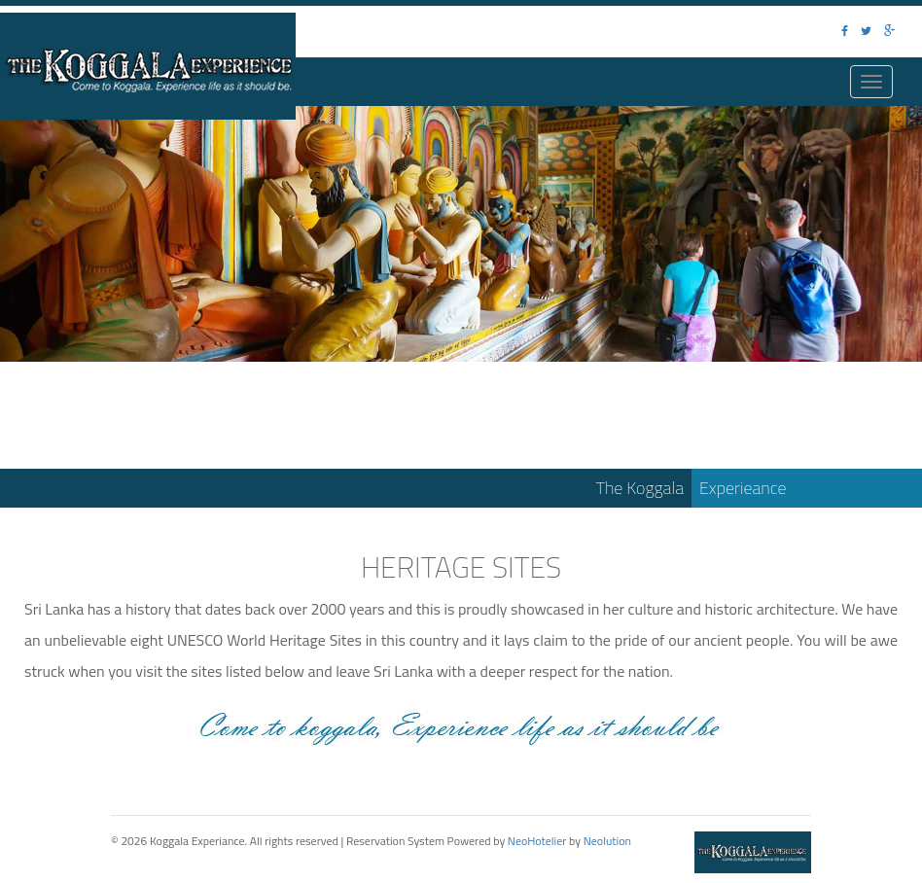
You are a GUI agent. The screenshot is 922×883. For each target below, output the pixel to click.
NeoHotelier (537, 840)
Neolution (607, 840)
